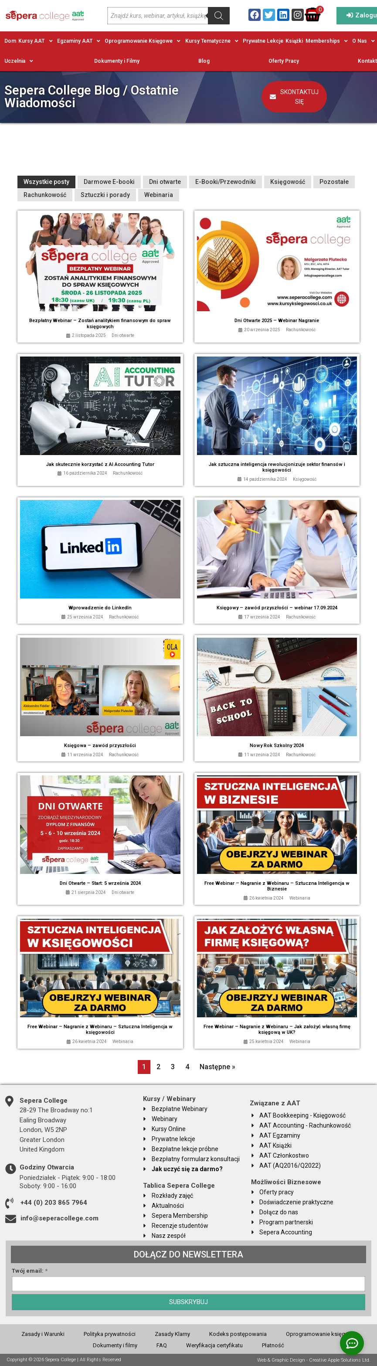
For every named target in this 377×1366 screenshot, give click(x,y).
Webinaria (158, 194)
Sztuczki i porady (105, 194)
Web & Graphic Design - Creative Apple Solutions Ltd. (313, 1360)
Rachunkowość (45, 194)
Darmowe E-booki (109, 181)
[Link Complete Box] (100, 276)
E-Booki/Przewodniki (225, 181)
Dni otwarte (165, 181)
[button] (36, 41)
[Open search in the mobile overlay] (168, 15)
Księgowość (287, 181)
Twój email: (30, 1271)
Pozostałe (334, 181)
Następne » (217, 1067)
